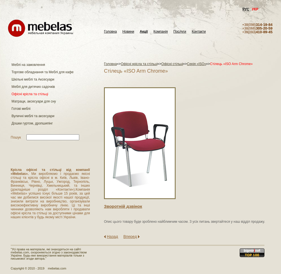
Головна (110, 32)
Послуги (179, 32)
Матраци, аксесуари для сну (34, 101)
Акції (144, 32)
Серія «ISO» (196, 64)
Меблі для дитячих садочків (33, 87)
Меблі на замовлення (28, 65)
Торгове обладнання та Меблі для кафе (43, 72)
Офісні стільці (172, 64)
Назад (112, 236)
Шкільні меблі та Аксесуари (33, 79)
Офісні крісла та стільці (30, 94)
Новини (128, 32)
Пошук (16, 137)
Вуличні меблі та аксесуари (33, 116)
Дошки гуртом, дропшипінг (32, 123)
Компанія (160, 32)
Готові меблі (21, 109)
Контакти (199, 32)
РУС (246, 9)
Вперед (130, 236)
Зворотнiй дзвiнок (123, 206)
